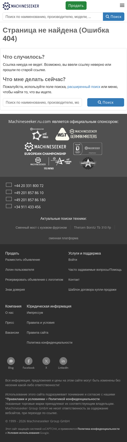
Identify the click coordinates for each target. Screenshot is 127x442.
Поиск (113, 16)
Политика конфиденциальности (98, 429)
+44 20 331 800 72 (29, 185)
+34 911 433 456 (27, 206)
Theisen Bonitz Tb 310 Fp (92, 227)
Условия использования (24, 433)
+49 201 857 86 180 (29, 199)
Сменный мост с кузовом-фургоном (41, 227)
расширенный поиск (83, 86)
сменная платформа (63, 238)
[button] (122, 5)
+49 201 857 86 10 (29, 192)
